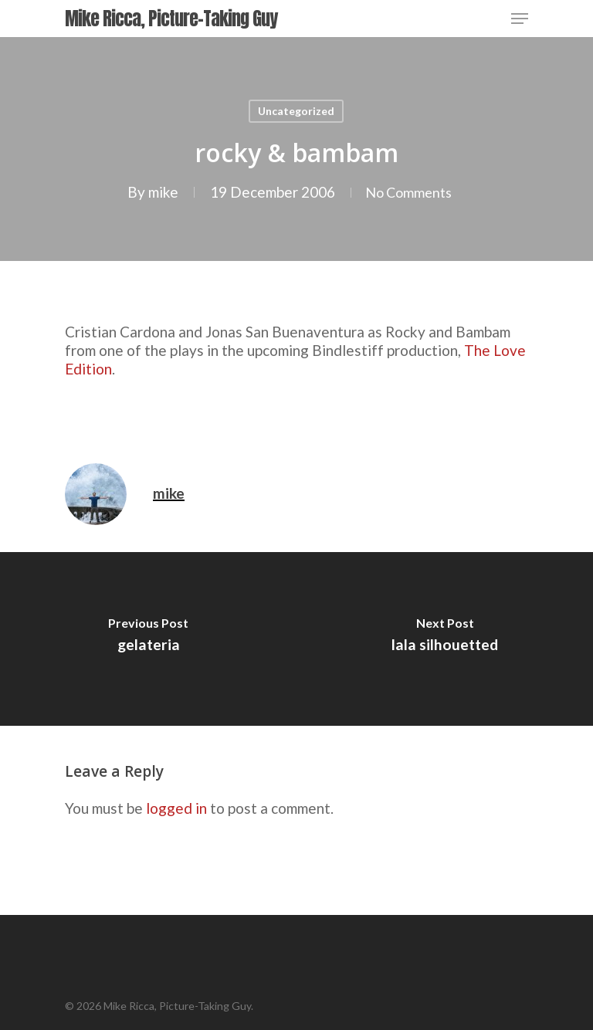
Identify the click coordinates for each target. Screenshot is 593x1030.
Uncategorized (296, 110)
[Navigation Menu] (519, 18)
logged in (176, 808)
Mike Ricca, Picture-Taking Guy (171, 18)
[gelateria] (148, 639)
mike (159, 192)
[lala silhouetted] (444, 639)
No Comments (408, 192)
